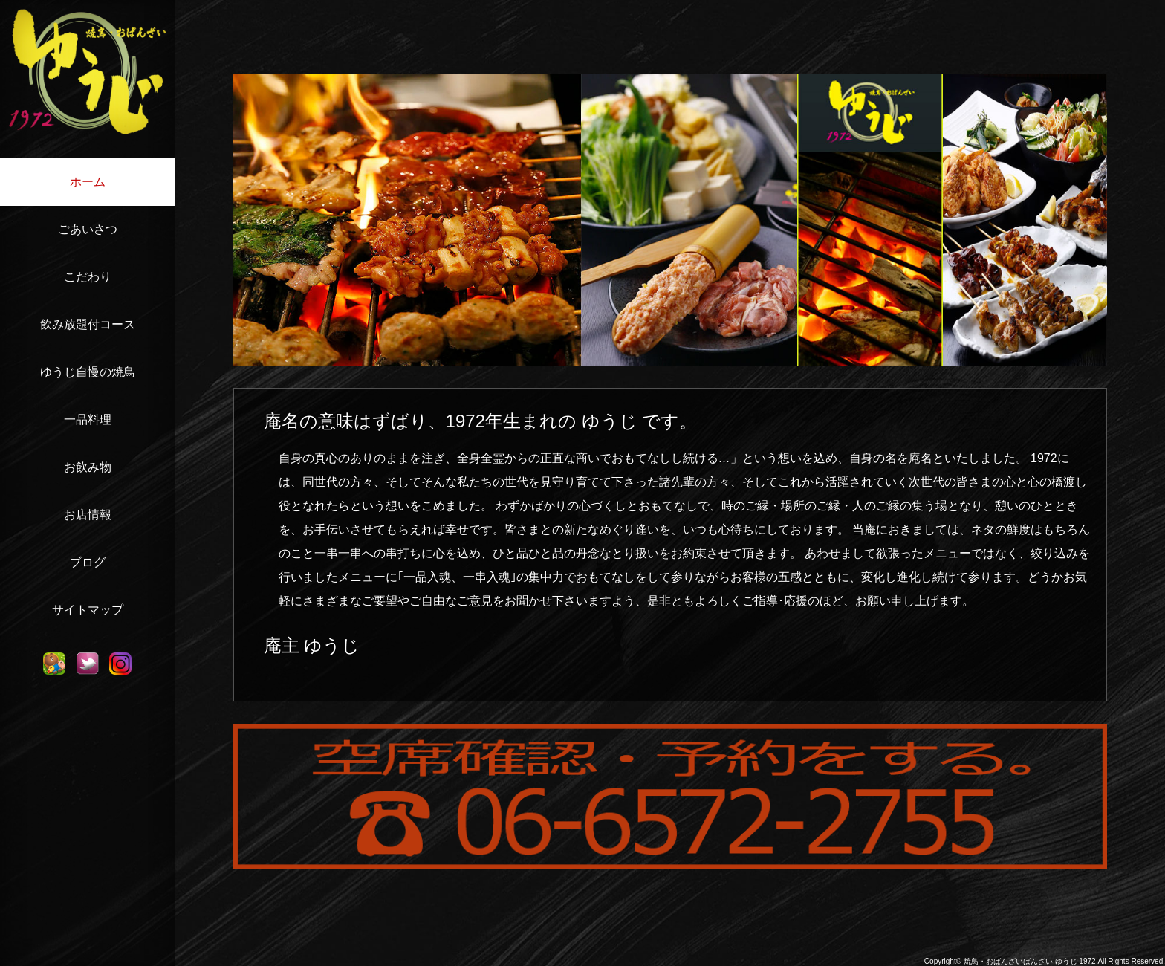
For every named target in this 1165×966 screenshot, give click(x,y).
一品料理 (87, 419)
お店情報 (87, 514)
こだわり (87, 276)
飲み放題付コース (87, 324)
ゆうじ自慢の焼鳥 (87, 372)
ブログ (88, 562)
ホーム (88, 181)
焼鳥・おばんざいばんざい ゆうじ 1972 (1030, 961)
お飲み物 (87, 467)
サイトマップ (87, 609)
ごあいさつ (87, 229)
